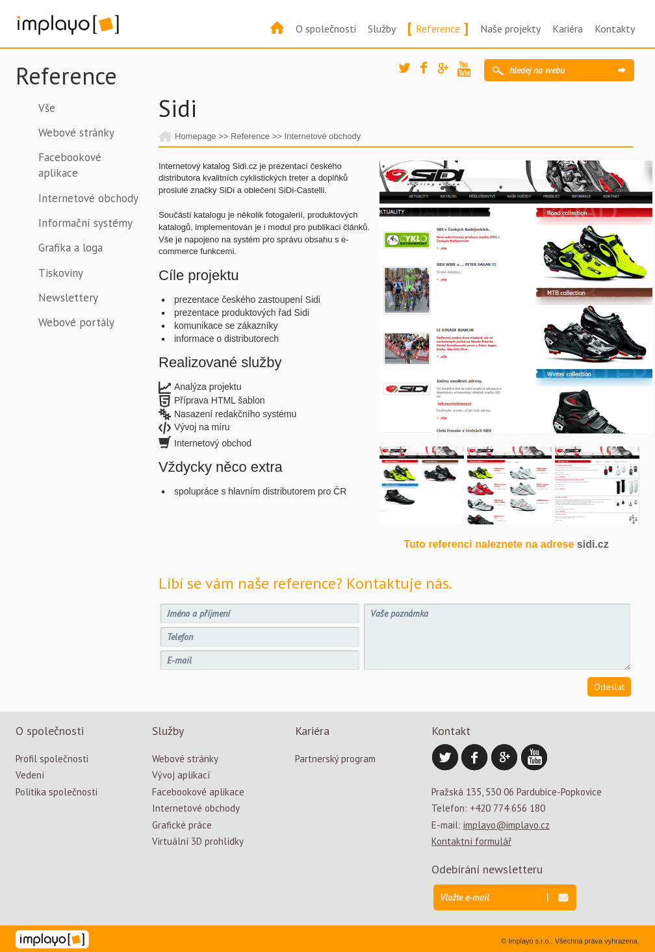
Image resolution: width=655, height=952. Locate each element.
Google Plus (447, 73)
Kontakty (615, 28)
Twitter (408, 73)
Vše (46, 108)
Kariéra (567, 28)
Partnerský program (335, 759)
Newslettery (68, 297)
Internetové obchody (88, 198)
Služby (382, 28)
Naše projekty (510, 28)
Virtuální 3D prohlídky (198, 841)
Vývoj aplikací (181, 775)
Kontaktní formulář (471, 841)
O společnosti (326, 28)
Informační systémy (85, 223)
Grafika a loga (70, 247)
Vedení (30, 775)
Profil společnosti (52, 759)
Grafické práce (182, 825)
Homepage (195, 136)
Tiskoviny (60, 273)
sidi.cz (593, 544)
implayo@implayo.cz (506, 825)
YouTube (467, 71)
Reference (438, 28)
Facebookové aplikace (69, 165)
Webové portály (76, 322)
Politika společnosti (56, 792)
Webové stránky (76, 132)
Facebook (430, 71)
